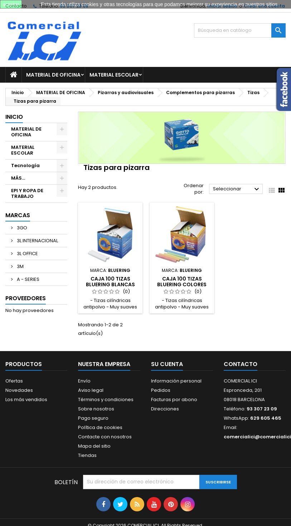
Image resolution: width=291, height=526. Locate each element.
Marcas (17, 215)
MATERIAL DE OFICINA (53, 74)
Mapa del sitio (94, 446)
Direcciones (165, 408)
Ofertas (14, 381)
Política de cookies (100, 427)
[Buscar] (240, 30)
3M (20, 266)
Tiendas (87, 455)
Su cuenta (167, 364)
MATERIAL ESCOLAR (114, 74)
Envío (84, 381)
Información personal (176, 381)
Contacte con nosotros (105, 436)
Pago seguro (93, 418)
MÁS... (18, 178)
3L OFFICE (27, 253)
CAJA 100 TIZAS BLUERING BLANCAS (110, 281)
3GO (21, 227)
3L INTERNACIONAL (37, 240)
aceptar (11, 4)
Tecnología (25, 165)
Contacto (240, 364)
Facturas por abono (174, 399)
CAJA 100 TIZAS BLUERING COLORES (182, 281)
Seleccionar (237, 189)
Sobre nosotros (96, 408)
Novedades (19, 390)
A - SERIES (27, 279)
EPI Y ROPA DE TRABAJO (27, 193)
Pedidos (160, 390)
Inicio (14, 117)
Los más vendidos (26, 399)
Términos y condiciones (106, 399)
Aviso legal (90, 390)
